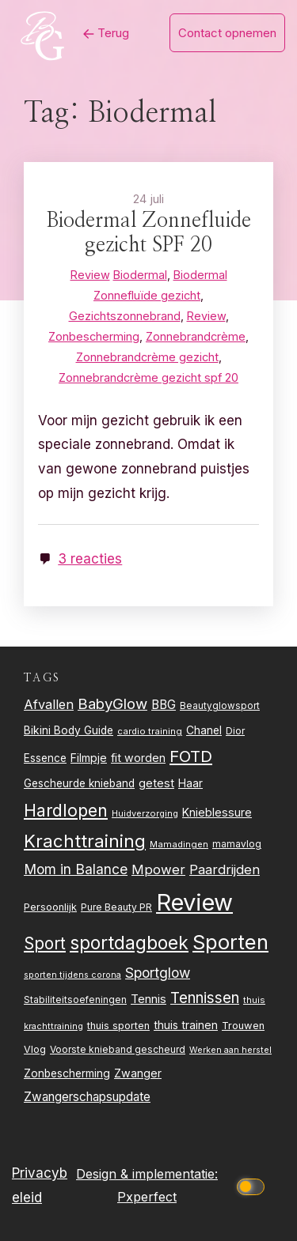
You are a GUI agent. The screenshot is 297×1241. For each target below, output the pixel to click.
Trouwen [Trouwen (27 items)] (243, 1026)
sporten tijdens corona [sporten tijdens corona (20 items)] (72, 975)
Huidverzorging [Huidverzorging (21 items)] (145, 813)
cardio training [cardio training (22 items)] (149, 731)
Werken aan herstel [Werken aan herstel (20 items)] (230, 1050)
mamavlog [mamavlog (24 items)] (236, 844)
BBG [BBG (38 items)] (163, 704)
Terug (106, 32)
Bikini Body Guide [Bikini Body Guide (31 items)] (68, 730)
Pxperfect (147, 1197)
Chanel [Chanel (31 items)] (204, 730)
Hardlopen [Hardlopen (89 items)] (66, 810)
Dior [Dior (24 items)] (235, 731)
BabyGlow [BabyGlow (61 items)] (112, 703)
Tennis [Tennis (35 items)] (148, 999)
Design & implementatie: (147, 1174)
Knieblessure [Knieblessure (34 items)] (217, 812)
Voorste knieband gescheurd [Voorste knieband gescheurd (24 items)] (117, 1049)
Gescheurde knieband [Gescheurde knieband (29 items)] (79, 783)
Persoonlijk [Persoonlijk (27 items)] (50, 907)
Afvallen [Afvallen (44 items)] (49, 704)
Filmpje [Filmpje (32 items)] (88, 757)
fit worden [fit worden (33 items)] (138, 757)
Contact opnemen (227, 32)
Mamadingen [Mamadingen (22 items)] (179, 844)
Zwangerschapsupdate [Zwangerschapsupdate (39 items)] (87, 1096)
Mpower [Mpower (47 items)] (158, 869)
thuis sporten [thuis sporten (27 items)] (118, 1026)
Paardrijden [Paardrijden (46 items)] (224, 869)
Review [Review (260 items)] (194, 902)
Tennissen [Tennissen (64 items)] (204, 998)
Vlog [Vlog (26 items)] (35, 1049)
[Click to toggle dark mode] (253, 1185)
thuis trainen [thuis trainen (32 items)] (186, 1025)
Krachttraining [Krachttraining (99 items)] (85, 840)
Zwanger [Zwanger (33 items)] (138, 1073)
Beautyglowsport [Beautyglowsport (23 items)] (220, 705)
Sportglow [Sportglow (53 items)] (157, 972)
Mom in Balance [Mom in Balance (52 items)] (76, 869)
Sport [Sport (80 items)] (45, 943)
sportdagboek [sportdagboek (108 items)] (129, 943)
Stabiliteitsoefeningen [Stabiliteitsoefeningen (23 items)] (75, 999)
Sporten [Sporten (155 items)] (230, 942)
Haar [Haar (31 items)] (190, 783)
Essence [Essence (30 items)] (45, 758)
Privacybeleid (39, 1185)
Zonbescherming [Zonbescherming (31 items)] (67, 1073)
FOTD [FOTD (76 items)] (190, 756)
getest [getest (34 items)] (156, 783)
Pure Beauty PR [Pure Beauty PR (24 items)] (116, 907)
